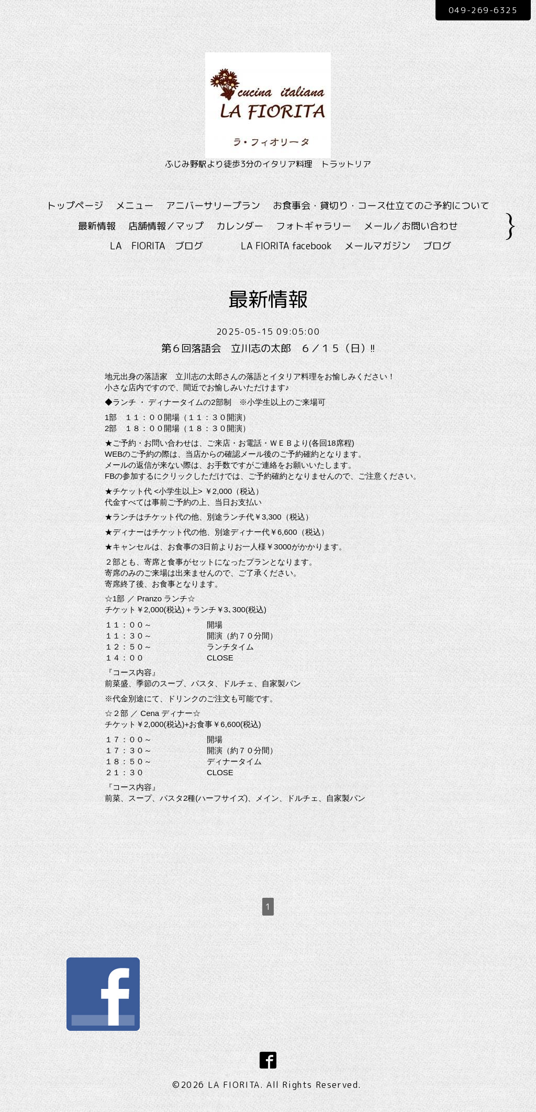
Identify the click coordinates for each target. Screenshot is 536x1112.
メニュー (134, 205)
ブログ (437, 245)
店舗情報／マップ (166, 226)
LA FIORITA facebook (286, 245)
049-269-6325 (482, 10)
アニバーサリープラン (213, 205)
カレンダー (239, 226)
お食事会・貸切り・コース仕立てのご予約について (381, 205)
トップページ (75, 205)
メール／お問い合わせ (411, 226)
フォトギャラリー (313, 226)
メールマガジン (377, 245)
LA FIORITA (234, 1085)
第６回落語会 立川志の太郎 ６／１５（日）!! (268, 348)
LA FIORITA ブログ (171, 245)
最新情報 (97, 226)
